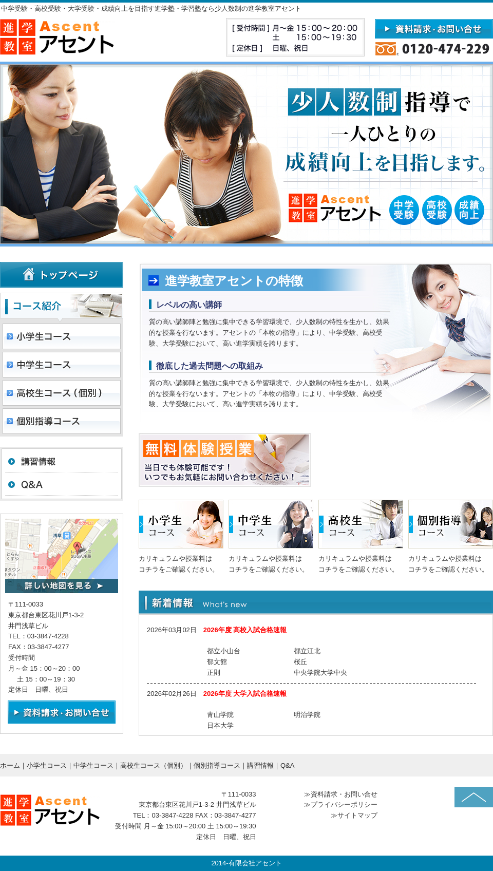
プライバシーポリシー (344, 804)
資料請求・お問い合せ (344, 794)
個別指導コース (217, 765)
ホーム (10, 765)
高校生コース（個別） (153, 765)
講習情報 (260, 765)
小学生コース (47, 765)
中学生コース (93, 765)
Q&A (287, 765)
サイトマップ (357, 815)
